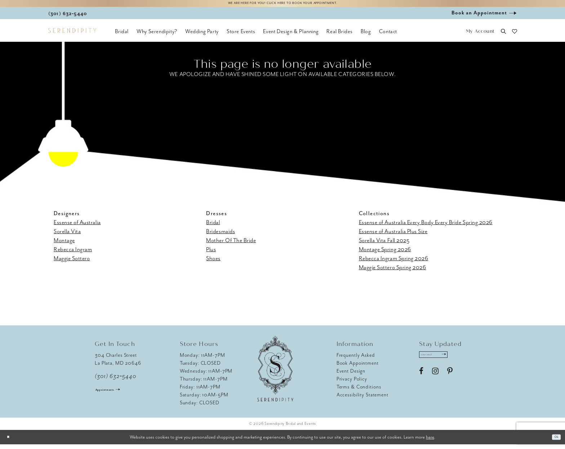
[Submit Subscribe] (461, 362)
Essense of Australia (77, 227)
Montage (64, 245)
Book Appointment (358, 368)
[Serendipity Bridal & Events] (72, 35)
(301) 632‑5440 (115, 380)
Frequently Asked (356, 360)
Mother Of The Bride (231, 245)
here (430, 441)
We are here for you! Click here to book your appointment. (282, 6)
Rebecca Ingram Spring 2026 (393, 263)
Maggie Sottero (72, 263)
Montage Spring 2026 (385, 254)
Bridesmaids (220, 236)
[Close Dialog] (10, 441)
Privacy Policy (352, 384)
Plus (211, 254)
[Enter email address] (443, 362)
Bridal (213, 227)
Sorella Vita (67, 236)
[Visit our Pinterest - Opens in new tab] (450, 381)
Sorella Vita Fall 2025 (384, 245)
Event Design (351, 376)
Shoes (213, 263)
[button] (480, 36)
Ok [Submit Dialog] (553, 442)
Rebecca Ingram (73, 254)
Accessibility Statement (362, 399)
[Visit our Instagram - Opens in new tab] (435, 381)
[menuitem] (122, 36)
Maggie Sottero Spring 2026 (392, 272)
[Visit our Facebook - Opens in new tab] (421, 381)
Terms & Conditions (359, 391)
